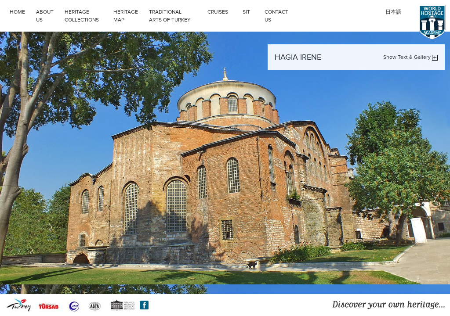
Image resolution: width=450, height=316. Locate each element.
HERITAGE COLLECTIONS (87, 15)
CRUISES (222, 11)
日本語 (393, 12)
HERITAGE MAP (125, 16)
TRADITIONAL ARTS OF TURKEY (176, 15)
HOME (17, 12)
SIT (251, 11)
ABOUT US (45, 16)
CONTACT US (276, 16)
